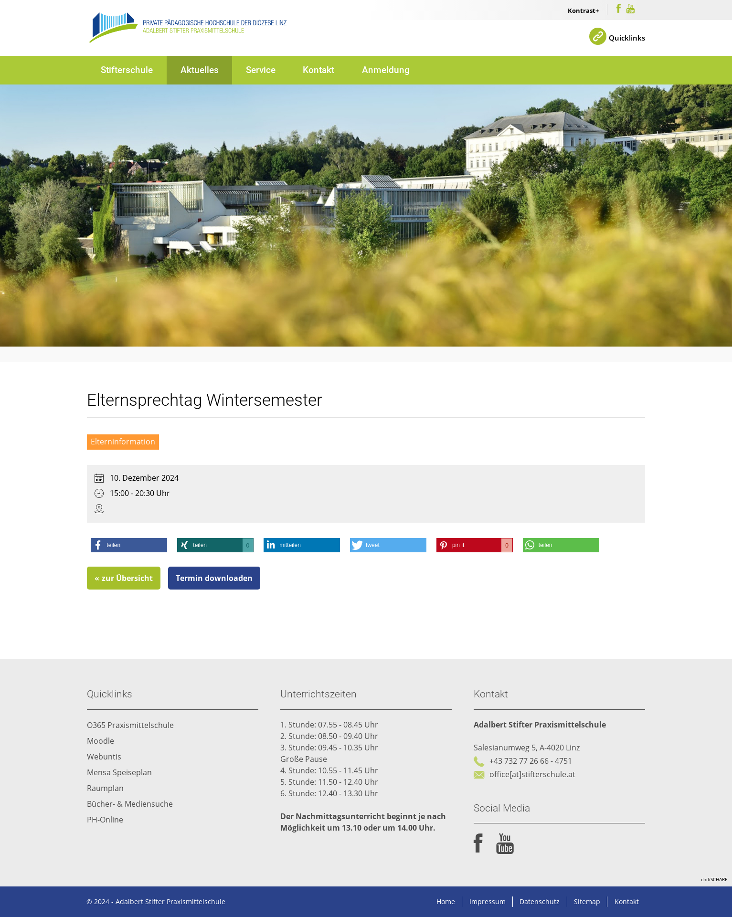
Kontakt (319, 69)
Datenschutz (540, 901)
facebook (478, 844)
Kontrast (581, 10)
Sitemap (587, 901)
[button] (129, 545)
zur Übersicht (127, 578)
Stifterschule (127, 69)
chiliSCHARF (714, 879)
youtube (505, 844)
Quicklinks (626, 37)
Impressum (487, 901)
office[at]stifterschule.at (532, 774)
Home (445, 901)
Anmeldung (386, 69)
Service (261, 69)
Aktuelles (199, 69)
